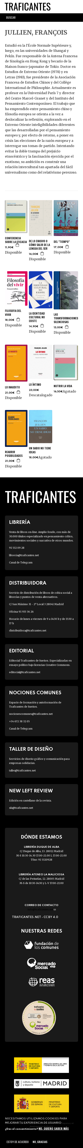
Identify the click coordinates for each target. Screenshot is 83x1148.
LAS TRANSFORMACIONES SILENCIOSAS (66, 318)
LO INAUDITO (12, 387)
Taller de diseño (31, 749)
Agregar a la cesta (17, 245)
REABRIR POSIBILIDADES (14, 453)
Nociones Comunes (35, 693)
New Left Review (31, 791)
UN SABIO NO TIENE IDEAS (40, 450)
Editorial (21, 651)
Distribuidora (27, 583)
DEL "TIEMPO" (62, 241)
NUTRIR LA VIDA (63, 386)
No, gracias (40, 1141)
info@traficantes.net (41, 909)
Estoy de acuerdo (18, 1141)
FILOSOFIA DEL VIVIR (13, 312)
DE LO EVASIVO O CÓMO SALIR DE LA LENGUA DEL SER (39, 245)
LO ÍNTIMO (35, 384)
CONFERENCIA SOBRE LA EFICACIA (16, 240)
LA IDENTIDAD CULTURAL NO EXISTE (37, 317)
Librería (19, 522)
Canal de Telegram (20, 562)
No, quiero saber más (54, 1128)
